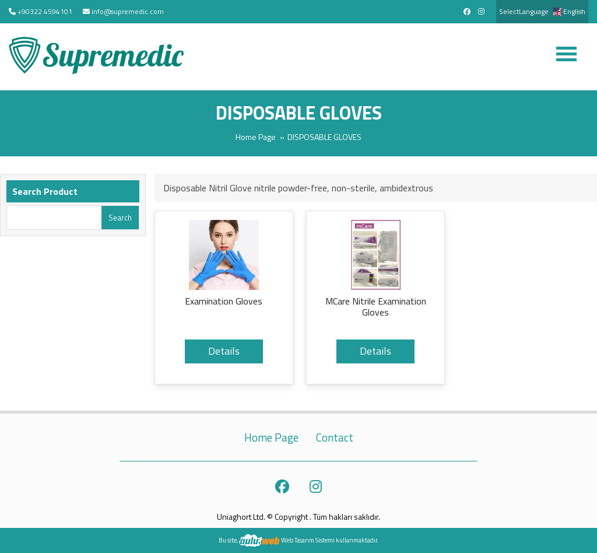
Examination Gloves (223, 302)
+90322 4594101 (44, 11)
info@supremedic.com (128, 11)
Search (120, 217)
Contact (334, 437)
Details (224, 351)
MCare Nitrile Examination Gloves (375, 307)
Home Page (256, 137)
